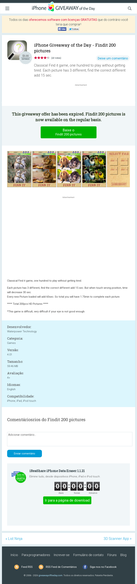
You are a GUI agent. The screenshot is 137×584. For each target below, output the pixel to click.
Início (14, 555)
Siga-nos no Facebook (103, 567)
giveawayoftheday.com (50, 575)
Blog (123, 555)
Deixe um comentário (113, 58)
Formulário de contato (88, 555)
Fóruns (112, 555)
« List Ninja (14, 538)
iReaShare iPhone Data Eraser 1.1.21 (57, 471)
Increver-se (62, 555)
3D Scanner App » (117, 538)
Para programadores (36, 555)
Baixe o (68, 132)
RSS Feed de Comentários (61, 567)
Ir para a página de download (67, 500)
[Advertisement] (83, 95)
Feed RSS (27, 567)
